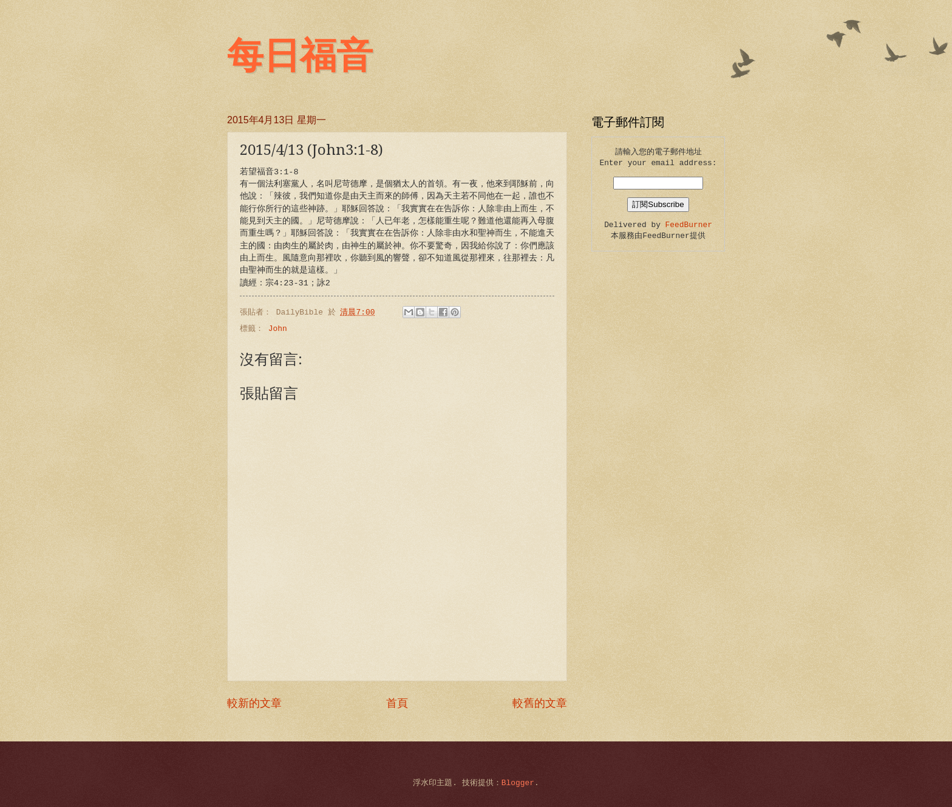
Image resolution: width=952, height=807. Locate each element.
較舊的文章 (539, 704)
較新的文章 (254, 704)
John (277, 328)
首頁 (397, 704)
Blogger (517, 783)
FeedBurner (688, 225)
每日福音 (300, 56)
